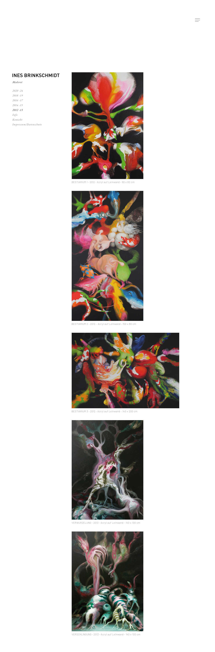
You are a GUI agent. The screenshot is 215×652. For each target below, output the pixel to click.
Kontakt (17, 119)
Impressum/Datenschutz (27, 124)
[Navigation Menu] (198, 20)
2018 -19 (17, 95)
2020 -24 (17, 90)
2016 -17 (17, 100)
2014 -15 (17, 105)
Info (15, 114)
